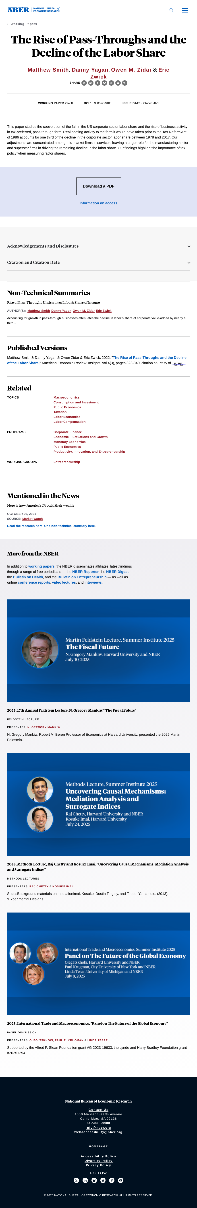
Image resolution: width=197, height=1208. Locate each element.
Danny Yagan (90, 70)
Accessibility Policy (98, 1156)
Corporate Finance (68, 432)
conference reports (34, 582)
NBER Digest (117, 572)
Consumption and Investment (76, 402)
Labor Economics (67, 417)
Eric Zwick (104, 310)
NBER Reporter (85, 572)
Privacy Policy (98, 1165)
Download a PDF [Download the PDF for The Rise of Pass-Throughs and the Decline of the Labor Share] (98, 186)
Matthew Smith (48, 70)
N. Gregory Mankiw (43, 727)
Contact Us (98, 1109)
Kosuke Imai (62, 886)
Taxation (60, 412)
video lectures (64, 582)
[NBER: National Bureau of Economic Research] (37, 11)
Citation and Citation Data (33, 262)
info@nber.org (98, 1127)
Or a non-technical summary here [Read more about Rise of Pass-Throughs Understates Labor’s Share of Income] (69, 526)
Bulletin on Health (28, 577)
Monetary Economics (70, 442)
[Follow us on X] (76, 1180)
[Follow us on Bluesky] (94, 1180)
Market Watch (32, 518)
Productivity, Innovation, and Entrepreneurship (89, 451)
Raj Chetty (39, 886)
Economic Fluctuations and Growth (81, 437)
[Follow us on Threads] (103, 1180)
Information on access (98, 203)
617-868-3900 (98, 1123)
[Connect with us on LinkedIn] (85, 1180)
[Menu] (185, 10)
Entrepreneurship (67, 462)
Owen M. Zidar (131, 70)
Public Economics (67, 407)
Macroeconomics (67, 397)
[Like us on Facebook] (111, 1180)
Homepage (98, 1146)
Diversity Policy (99, 1161)
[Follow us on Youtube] (120, 1180)
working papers (41, 566)
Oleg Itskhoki (41, 1040)
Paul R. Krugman (69, 1040)
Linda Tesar (97, 1040)
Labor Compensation (70, 421)
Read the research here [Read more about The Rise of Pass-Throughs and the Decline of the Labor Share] (24, 526)
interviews (93, 582)
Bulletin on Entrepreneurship (82, 577)
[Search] (171, 10)
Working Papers (24, 24)
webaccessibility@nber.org (98, 1132)
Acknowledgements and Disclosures (43, 246)
